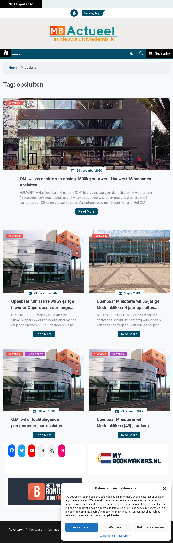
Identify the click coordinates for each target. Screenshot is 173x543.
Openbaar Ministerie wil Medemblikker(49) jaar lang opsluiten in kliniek (123, 423)
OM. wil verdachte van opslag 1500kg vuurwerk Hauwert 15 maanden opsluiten (85, 182)
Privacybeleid (124, 535)
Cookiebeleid (107, 535)
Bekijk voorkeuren (150, 527)
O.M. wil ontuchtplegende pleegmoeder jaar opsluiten (37, 422)
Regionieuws (35, 353)
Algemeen (100, 353)
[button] (165, 488)
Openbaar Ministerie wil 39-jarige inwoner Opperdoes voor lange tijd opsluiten (42, 305)
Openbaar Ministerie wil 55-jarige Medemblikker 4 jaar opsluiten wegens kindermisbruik (128, 305)
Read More (86, 211)
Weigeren (116, 527)
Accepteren (81, 527)
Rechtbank (14, 102)
